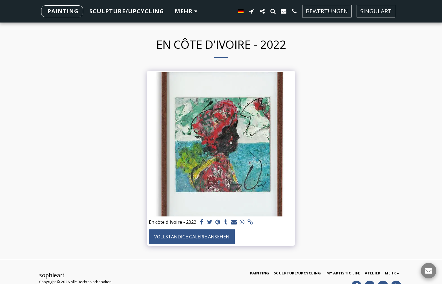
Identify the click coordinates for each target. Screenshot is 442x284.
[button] (263, 11)
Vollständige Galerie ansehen (191, 236)
